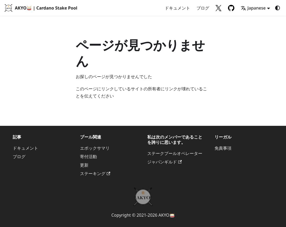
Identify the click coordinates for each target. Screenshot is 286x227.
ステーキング (95, 173)
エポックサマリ (95, 148)
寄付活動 (88, 156)
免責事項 (223, 148)
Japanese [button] (253, 8)
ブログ (202, 8)
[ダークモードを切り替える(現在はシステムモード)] (277, 8)
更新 (84, 165)
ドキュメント (177, 8)
